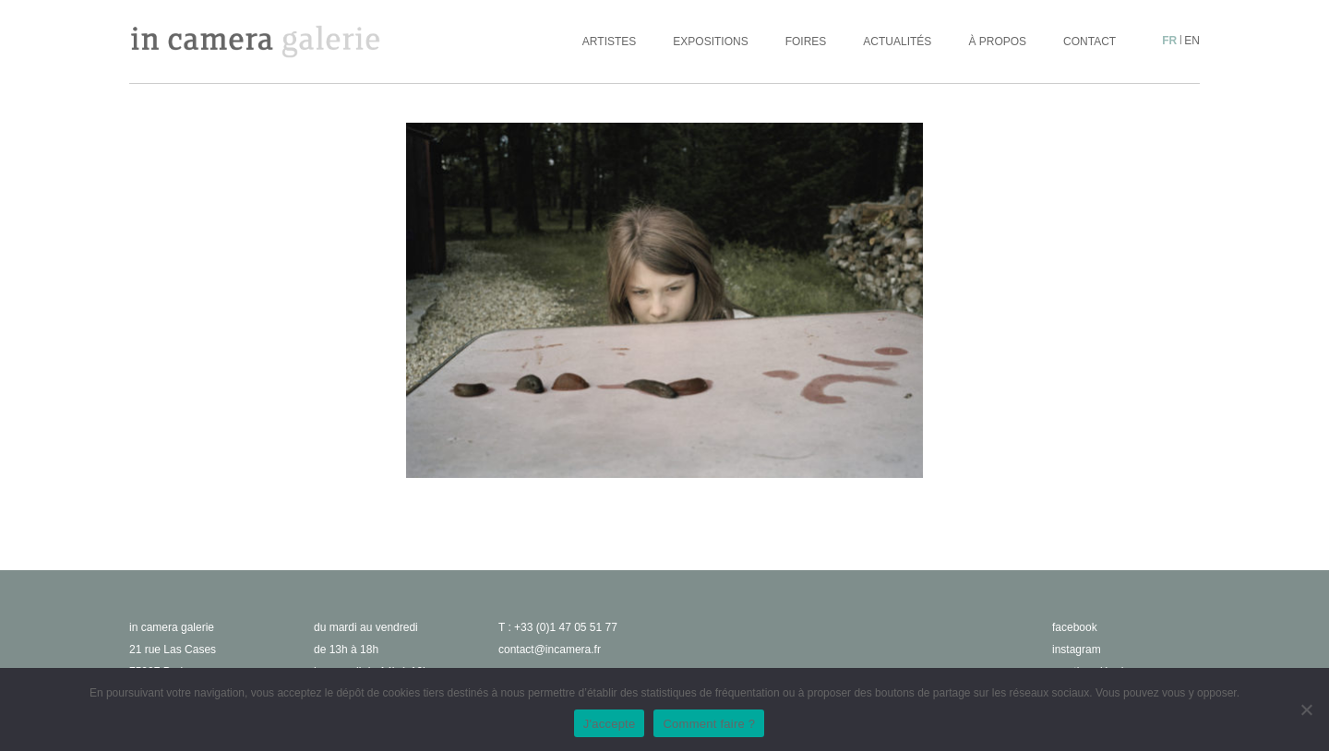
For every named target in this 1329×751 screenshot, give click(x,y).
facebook (1074, 627)
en (1192, 40)
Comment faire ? (709, 724)
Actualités (897, 41)
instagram (1076, 649)
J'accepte (609, 724)
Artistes (609, 41)
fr (1169, 40)
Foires (806, 41)
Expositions (710, 41)
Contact (1089, 41)
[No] (1306, 709)
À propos (997, 41)
